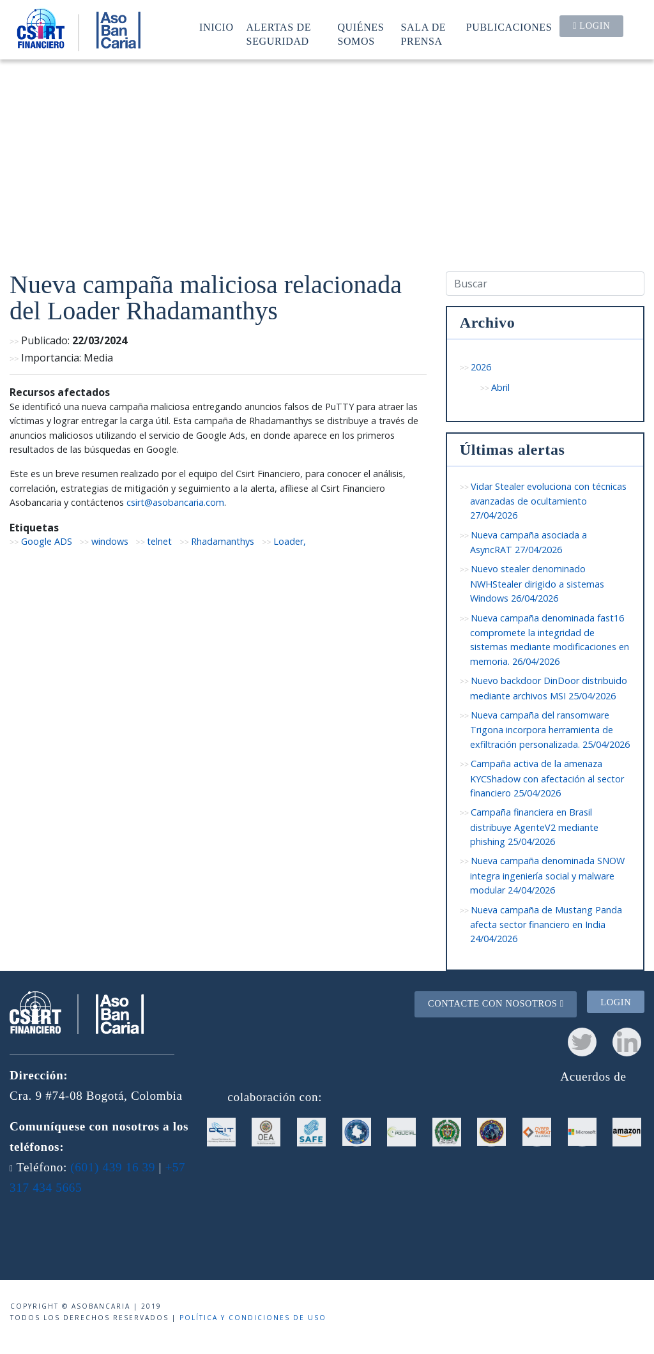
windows (109, 541)
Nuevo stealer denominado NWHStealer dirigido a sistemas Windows (537, 583)
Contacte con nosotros (496, 1003)
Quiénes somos (360, 34)
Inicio (216, 27)
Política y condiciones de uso (252, 1317)
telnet (159, 541)
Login (591, 25)
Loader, (289, 541)
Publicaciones (509, 27)
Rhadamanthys (222, 541)
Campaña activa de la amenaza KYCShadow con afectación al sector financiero (547, 778)
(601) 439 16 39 (112, 1167)
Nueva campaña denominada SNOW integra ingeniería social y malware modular (547, 875)
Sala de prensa (423, 34)
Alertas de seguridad (279, 34)
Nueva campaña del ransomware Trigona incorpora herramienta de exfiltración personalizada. (550, 729)
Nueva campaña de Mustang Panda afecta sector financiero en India (546, 924)
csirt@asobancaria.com (175, 502)
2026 (481, 367)
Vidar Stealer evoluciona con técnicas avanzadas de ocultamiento (548, 501)
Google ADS (46, 541)
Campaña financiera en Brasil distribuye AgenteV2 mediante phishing (534, 827)
